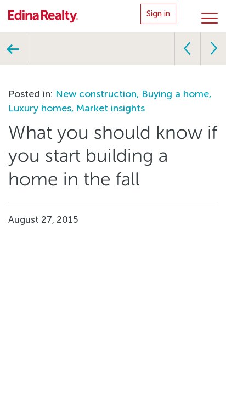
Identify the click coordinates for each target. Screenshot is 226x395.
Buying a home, (176, 93)
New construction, (98, 93)
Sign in (158, 13)
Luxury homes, (42, 108)
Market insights (110, 108)
